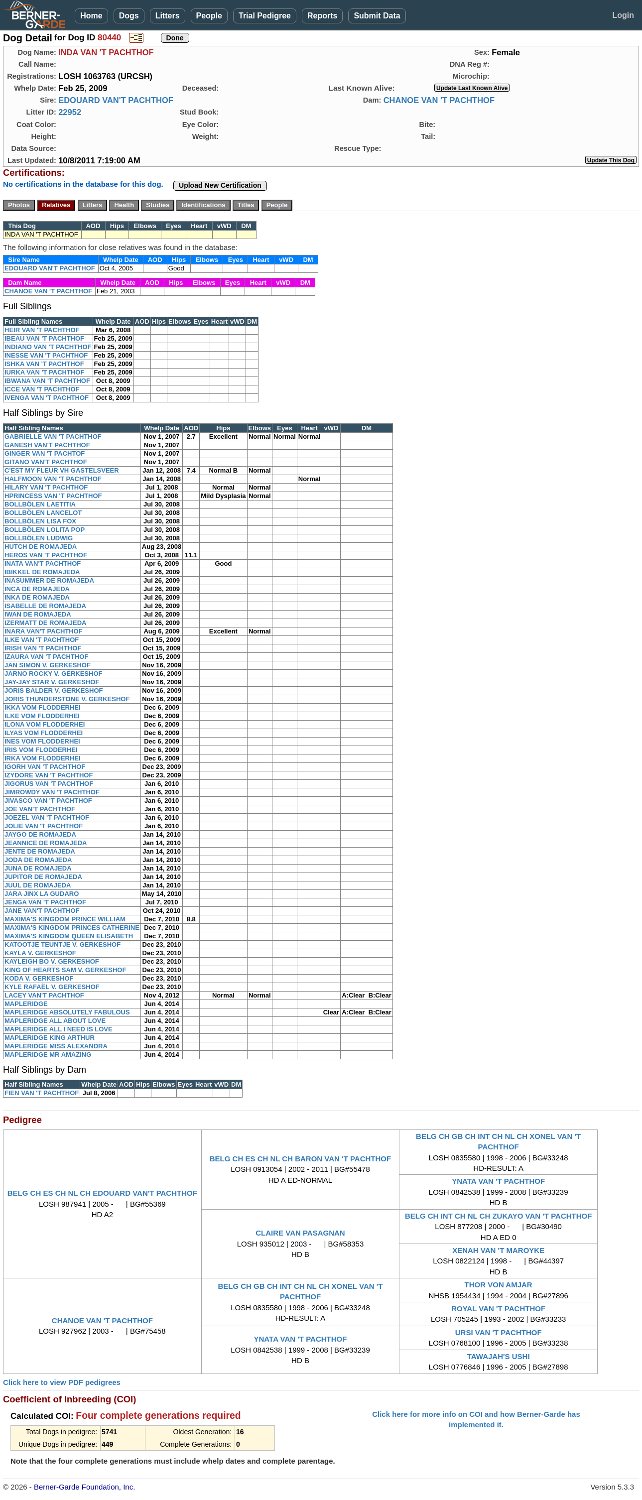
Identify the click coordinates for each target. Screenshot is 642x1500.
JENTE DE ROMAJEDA (39, 851)
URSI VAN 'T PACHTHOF (498, 1332)
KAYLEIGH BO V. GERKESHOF (51, 961)
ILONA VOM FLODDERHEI (44, 724)
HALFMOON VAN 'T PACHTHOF (53, 479)
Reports (322, 15)
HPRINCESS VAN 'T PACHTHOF (53, 496)
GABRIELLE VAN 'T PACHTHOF (53, 436)
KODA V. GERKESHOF (38, 978)
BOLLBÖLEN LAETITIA (40, 504)
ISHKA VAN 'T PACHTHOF (44, 364)
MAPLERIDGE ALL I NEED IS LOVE (58, 1029)
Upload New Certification (220, 185)
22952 (69, 112)
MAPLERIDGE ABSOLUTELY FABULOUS (67, 1012)
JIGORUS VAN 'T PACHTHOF (48, 783)
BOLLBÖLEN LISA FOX (40, 521)
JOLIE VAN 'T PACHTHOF (43, 826)
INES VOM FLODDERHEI (42, 741)
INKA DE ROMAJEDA (37, 597)
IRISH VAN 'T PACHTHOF (42, 648)
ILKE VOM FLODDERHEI (42, 716)
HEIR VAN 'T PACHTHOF (42, 330)
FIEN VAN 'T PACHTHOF (41, 1093)
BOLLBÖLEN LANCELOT (43, 512)
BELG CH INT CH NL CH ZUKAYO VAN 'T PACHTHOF (498, 1216)
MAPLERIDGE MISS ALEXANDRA (56, 1046)
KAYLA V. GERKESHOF (40, 953)
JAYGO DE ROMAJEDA (40, 834)
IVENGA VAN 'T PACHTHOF (46, 397)
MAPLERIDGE (26, 1003)
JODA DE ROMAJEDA (38, 860)
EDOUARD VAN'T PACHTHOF (115, 100)
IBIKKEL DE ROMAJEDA (42, 572)
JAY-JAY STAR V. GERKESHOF (51, 682)
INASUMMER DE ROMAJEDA (49, 580)
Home (91, 15)
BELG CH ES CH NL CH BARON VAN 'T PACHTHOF (300, 1158)
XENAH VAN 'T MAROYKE (498, 1250)
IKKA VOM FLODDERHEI (42, 707)
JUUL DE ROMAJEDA (37, 885)
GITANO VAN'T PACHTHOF (45, 462)
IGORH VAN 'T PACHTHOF (44, 766)
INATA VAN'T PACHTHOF (42, 563)
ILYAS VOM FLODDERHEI (43, 733)
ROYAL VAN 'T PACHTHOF (498, 1308)
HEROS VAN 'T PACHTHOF (45, 555)
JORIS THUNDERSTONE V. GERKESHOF (66, 699)
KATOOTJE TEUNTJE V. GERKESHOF (62, 944)
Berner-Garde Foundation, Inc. (84, 1487)
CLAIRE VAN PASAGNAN (300, 1233)
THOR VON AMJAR (498, 1284)
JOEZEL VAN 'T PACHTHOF (46, 817)
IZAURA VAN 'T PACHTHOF (46, 656)
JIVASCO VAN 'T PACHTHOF (48, 800)
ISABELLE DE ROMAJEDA (45, 606)
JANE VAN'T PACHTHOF (42, 910)
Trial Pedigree (265, 15)
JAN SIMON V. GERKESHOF (47, 665)
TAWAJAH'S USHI (498, 1356)
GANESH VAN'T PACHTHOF (47, 445)
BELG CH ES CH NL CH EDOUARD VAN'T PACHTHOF (102, 1193)
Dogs (129, 15)
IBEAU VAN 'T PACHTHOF (44, 338)
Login (623, 15)
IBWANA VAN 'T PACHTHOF (47, 380)
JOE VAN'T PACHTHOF (39, 809)
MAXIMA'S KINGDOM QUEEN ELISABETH (68, 936)
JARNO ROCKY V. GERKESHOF (53, 673)
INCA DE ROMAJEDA (37, 589)
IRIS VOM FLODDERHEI (41, 749)
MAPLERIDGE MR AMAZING (47, 1054)
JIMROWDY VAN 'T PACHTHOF (52, 792)
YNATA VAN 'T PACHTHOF (498, 1181)
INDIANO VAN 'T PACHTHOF (48, 347)
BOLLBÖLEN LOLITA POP (44, 529)
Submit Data (377, 15)
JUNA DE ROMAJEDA (38, 868)
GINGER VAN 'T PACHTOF (44, 453)
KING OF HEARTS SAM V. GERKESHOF (65, 970)
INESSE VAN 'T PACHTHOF (46, 355)
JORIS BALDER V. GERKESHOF (53, 690)
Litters (167, 15)
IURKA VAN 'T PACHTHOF (44, 372)
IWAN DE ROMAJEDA (37, 614)
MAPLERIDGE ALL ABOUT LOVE (55, 1020)
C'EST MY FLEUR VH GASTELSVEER (61, 470)
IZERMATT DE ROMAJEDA (45, 622)
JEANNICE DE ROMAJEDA (45, 843)
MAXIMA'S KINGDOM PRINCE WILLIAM (65, 919)
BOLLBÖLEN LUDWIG (38, 538)
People (209, 15)
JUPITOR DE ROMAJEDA (43, 876)
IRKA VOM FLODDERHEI (42, 758)
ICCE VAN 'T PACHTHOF (42, 389)
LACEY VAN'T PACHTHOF (44, 995)
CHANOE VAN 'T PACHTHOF (439, 100)
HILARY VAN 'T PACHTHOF (46, 487)
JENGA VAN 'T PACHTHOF (45, 902)
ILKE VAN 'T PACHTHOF (41, 639)
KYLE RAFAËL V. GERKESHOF (52, 987)
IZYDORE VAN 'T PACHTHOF (48, 775)
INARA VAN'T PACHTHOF (43, 631)
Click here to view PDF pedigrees (62, 1382)
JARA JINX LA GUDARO (41, 893)
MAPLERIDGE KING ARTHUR (49, 1037)
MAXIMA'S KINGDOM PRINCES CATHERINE (71, 927)
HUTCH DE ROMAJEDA (40, 546)
